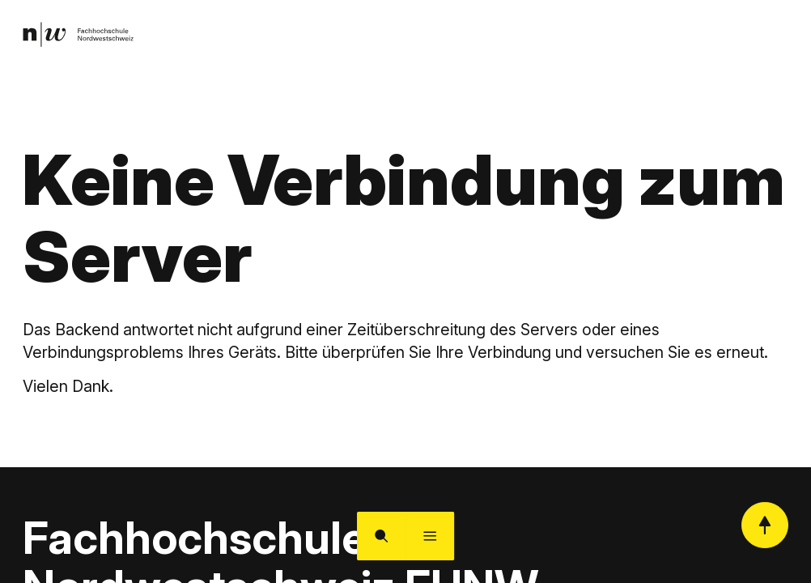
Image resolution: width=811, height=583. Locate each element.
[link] (82, 36)
